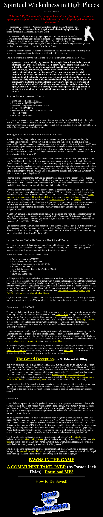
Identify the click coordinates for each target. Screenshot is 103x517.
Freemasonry (12, 377)
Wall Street (11, 293)
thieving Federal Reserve (42, 197)
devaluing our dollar (85, 319)
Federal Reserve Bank (16, 350)
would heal (68, 350)
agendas (77, 199)
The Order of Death (76, 374)
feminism (21, 293)
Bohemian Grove (59, 374)
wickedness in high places (31, 439)
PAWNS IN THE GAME (51, 459)
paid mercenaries (56, 199)
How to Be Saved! (52, 481)
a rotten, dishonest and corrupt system (23, 341)
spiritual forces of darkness (31, 451)
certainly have (39, 379)
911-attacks (76, 437)
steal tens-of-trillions (70, 197)
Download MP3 (58, 471)
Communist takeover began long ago (74, 290)
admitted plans (62, 314)
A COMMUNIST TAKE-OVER (36, 466)
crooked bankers (59, 341)
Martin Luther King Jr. (40, 293)
